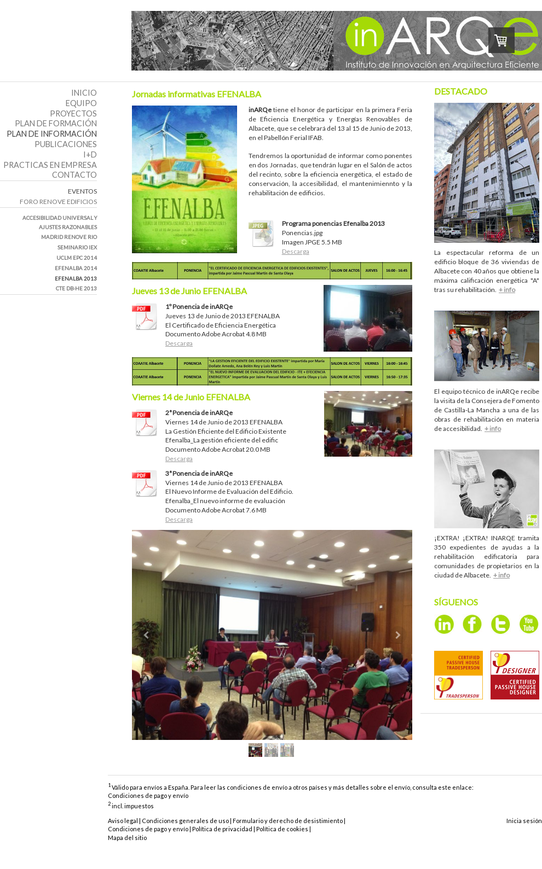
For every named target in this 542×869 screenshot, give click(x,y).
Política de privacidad (222, 828)
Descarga (295, 251)
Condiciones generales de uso (185, 820)
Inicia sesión (524, 820)
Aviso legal (123, 820)
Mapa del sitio (127, 837)
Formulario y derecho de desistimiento (288, 820)
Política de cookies (282, 828)
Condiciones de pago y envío (148, 795)
